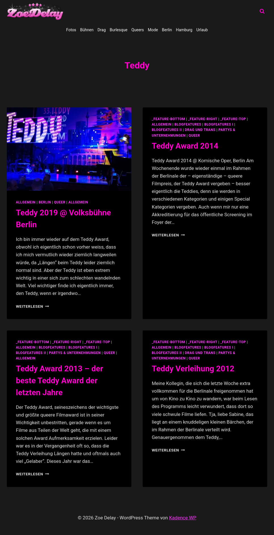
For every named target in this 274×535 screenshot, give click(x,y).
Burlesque (118, 30)
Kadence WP (182, 518)
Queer (60, 202)
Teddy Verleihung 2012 (193, 368)
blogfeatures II (167, 130)
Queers (137, 30)
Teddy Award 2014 (185, 146)
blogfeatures (187, 124)
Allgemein (78, 202)
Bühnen (87, 30)
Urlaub (202, 30)
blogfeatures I (218, 124)
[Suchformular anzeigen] (262, 11)
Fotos (71, 30)
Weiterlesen (32, 306)
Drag (102, 30)
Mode (153, 30)
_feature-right (202, 119)
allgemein (26, 202)
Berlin (167, 30)
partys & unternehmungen (75, 353)
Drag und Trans (200, 130)
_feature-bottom (168, 119)
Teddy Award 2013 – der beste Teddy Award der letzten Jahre (59, 380)
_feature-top (233, 119)
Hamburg (184, 30)
